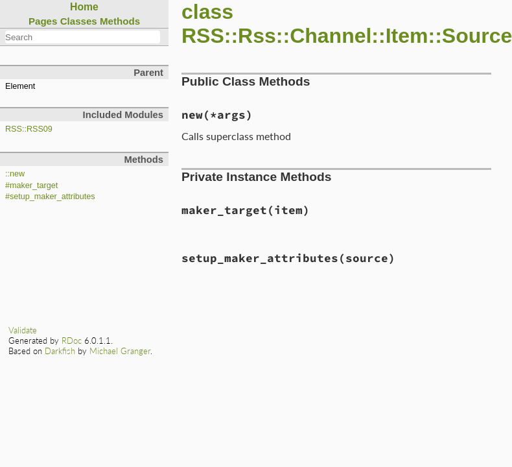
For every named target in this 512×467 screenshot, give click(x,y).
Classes (78, 21)
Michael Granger (119, 351)
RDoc (72, 340)
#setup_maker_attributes (50, 196)
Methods (120, 21)
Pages (43, 21)
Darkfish (60, 351)
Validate (22, 330)
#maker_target (31, 185)
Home (84, 6)
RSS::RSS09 (28, 129)
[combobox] (82, 36)
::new (15, 173)
